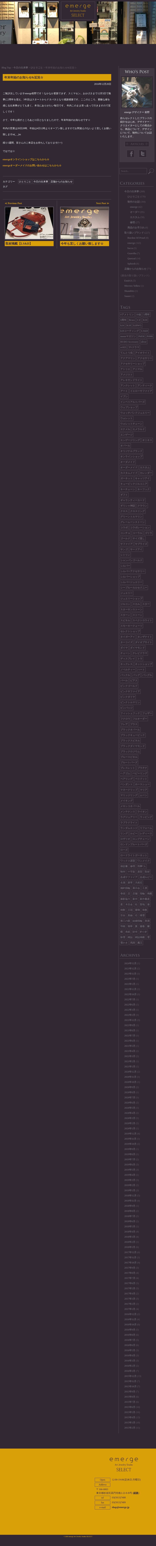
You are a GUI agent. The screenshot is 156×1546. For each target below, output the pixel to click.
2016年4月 (129, 1355)
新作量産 (145, 899)
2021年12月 (130, 1020)
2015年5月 (129, 1412)
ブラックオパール (130, 729)
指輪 (142, 893)
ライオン (142, 811)
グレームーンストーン (132, 522)
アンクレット (127, 385)
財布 (135, 932)
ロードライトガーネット (133, 855)
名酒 (122, 882)
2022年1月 (129, 1015)
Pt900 (150, 336)
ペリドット (141, 779)
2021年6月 (129, 1040)
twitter (105, 1528)
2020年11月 (130, 1077)
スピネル (125, 620)
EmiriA (128, 280)
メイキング (126, 800)
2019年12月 (130, 1133)
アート (124, 391)
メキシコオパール (130, 806)
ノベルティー (127, 669)
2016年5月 (129, 1350)
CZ (138, 320)
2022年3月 (129, 1010)
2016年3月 (129, 1360)
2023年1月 (129, 984)
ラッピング (146, 817)
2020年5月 (129, 1108)
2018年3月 (129, 1237)
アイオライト (142, 352)
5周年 (147, 314)
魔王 (139, 942)
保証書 (124, 866)
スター (146, 604)
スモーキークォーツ (131, 626)
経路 (135, 1493)
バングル (147, 675)
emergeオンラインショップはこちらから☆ (26, 159)
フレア (124, 724)
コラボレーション (140, 527)
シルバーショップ (130, 576)
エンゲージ (126, 434)
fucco (130, 248)
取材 (147, 871)
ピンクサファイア (130, 691)
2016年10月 (130, 1324)
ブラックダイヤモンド (132, 746)
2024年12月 (130, 963)
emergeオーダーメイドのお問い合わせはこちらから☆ (32, 165)
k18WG (137, 325)
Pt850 (141, 336)
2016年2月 (129, 1366)
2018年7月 (129, 1216)
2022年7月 (129, 999)
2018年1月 (129, 1247)
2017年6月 (129, 1283)
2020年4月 (129, 1113)
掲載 (149, 893)
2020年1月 (129, 1128)
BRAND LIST (90, 49)
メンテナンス (127, 811)
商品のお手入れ (136, 227)
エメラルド (139, 429)
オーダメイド (127, 462)
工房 (144, 888)
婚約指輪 (125, 888)
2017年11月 (130, 1257)
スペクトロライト (142, 620)
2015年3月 (129, 1422)
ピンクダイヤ (127, 697)
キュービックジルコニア (133, 484)
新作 (135, 899)
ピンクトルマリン (130, 702)
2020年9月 (129, 1087)
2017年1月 (129, 1309)
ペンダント (126, 784)
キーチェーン (127, 489)
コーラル (137, 533)
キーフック (143, 489)
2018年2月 (129, 1242)
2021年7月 (129, 1035)
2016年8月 (129, 1335)
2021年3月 (129, 1056)
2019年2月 (129, 1185)
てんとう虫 (126, 352)
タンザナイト (144, 637)
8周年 (123, 320)
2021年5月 (129, 1046)
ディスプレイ (127, 658)
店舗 (135, 893)
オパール (125, 445)
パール (124, 680)
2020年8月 (129, 1092)
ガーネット (126, 478)
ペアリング (126, 779)
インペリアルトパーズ (132, 402)
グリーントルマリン (131, 516)
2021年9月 (129, 1025)
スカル (136, 604)
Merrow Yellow (132, 286)
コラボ (124, 527)
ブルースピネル (128, 757)
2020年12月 (130, 1071)
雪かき (124, 942)
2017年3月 (129, 1298)
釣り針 (143, 932)
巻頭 (122, 893)
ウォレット (126, 418)
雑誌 (130, 937)
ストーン (137, 615)
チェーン (125, 653)
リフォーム (146, 828)
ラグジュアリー (128, 817)
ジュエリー (126, 593)
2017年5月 (129, 1288)
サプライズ (141, 544)
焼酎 (122, 910)
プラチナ (142, 768)
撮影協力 (125, 899)
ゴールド (125, 538)
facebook (98, 1528)
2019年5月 (129, 1169)
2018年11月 (130, 1200)
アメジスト (126, 374)
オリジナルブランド (131, 451)
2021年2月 (129, 1061)
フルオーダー (140, 718)
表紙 (127, 932)
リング (124, 833)
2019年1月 (129, 1190)
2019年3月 (129, 1180)
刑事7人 (141, 866)
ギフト (124, 494)
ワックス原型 (127, 860)
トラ (139, 658)
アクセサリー (144, 358)
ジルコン (125, 604)
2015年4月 (129, 1417)
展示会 (136, 888)
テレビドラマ (140, 653)
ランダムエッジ (128, 828)
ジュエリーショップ (131, 598)
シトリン (125, 555)
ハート (141, 669)
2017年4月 (129, 1293)
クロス (124, 511)
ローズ (124, 850)
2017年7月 (129, 1278)
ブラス (133, 724)
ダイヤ (124, 647)
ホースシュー (142, 784)
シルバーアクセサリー (132, 571)
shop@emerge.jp (120, 1507)
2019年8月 (129, 1154)
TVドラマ (134, 347)
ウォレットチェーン (131, 423)
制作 (122, 871)
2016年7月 (129, 1340)
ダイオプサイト (143, 642)
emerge (134, 207)
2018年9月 (129, 1206)
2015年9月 (129, 1391)
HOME (23, 49)
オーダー (135, 212)
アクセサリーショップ (132, 363)
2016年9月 (129, 1329)
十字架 (131, 871)
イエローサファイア (141, 391)
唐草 (130, 882)
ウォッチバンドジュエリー (135, 413)
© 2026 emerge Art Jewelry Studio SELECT (78, 1536)
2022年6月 (129, 1004)
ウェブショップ (128, 407)
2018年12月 (130, 1195)
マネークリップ (128, 789)
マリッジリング (128, 795)
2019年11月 (130, 1138)
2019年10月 (130, 1144)
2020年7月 (129, 1097)
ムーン (143, 795)
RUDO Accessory (129, 342)
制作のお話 (134, 201)
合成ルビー (146, 877)
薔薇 (142, 926)
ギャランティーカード (132, 500)
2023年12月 (130, 968)
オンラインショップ (131, 456)
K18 (129, 325)
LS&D (144, 331)
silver (144, 342)
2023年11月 (130, 973)
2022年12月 (130, 989)
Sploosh (132, 263)
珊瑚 (137, 910)
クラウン (142, 505)
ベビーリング (140, 773)
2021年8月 (129, 1030)
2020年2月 (129, 1123)
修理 (132, 222)
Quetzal (132, 258)
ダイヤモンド (137, 647)
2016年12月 (130, 1314)
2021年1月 (129, 1066)
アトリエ (125, 369)
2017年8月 (129, 1273)
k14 (122, 325)
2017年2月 (129, 1304)
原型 (139, 871)
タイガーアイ (127, 637)
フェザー (147, 713)
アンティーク (144, 385)
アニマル (137, 369)
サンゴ (124, 549)
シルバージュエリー (131, 582)
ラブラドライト (128, 822)
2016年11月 (130, 1319)
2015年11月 (130, 1381)
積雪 (142, 915)
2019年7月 (129, 1159)
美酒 (147, 921)
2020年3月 (129, 1118)
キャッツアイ (142, 478)
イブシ (124, 396)
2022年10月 (130, 994)
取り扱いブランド (134, 232)
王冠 (130, 910)
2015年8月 (129, 1396)
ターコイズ (126, 642)
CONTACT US (125, 49)
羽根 (122, 926)
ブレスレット (127, 768)
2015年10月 (130, 1386)
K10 (145, 320)
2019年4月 (129, 1175)
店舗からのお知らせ (62, 181)
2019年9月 (129, 1149)
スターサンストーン (131, 609)
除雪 (122, 937)
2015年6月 (129, 1407)
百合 (122, 915)
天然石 (138, 882)
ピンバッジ (126, 708)
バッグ (136, 675)
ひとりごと (37, 67)
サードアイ (136, 549)
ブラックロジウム (130, 751)
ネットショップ (143, 664)
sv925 (123, 347)
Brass (132, 320)
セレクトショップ (130, 631)
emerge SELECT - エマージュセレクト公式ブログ (78, 11)
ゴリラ (148, 533)
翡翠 (130, 926)
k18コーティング (129, 331)
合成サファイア (128, 877)
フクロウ (125, 718)
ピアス (133, 680)
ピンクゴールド (128, 686)
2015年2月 (129, 1427)
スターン (125, 615)
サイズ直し (139, 538)
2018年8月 (129, 1211)
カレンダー (146, 473)
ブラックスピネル (130, 740)
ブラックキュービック (132, 735)
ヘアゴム (125, 773)
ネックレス (126, 664)
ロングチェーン (141, 839)
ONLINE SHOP (53, 49)
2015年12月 (130, 1376)
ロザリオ (125, 839)
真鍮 (130, 915)
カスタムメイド (128, 473)
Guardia (132, 253)
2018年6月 (129, 1221)
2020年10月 (130, 1082)
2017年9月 (129, 1267)
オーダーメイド (128, 467)
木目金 (129, 904)
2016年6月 (129, 1345)
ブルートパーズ (128, 762)
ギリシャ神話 (127, 505)
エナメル (125, 429)
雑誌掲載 (140, 937)
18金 (138, 314)
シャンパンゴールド (131, 560)
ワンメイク (143, 860)
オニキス (147, 440)
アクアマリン (127, 358)
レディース (146, 833)
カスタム (135, 217)
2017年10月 (130, 1262)
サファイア (126, 544)
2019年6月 (129, 1164)
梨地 (142, 904)
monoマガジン (128, 336)
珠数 (144, 910)
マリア (143, 789)
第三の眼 (125, 921)
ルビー (133, 833)
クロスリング (137, 511)
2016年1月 (129, 1371)
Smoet (127, 296)
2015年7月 (129, 1402)
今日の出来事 (20, 67)
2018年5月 (129, 1226)
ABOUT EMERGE (105, 1520)
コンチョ (125, 533)
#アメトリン (127, 314)
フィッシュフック (130, 713)
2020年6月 (129, 1102)
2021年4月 (129, 1051)
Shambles (129, 291)
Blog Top (6, 67)
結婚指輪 (137, 921)
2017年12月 (130, 1252)
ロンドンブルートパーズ (133, 844)
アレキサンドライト (131, 380)
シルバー (125, 565)
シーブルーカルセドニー (133, 587)
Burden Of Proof (136, 238)
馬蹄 (132, 942)
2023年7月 (129, 979)
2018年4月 (129, 1231)
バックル (125, 675)
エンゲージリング (130, 440)
